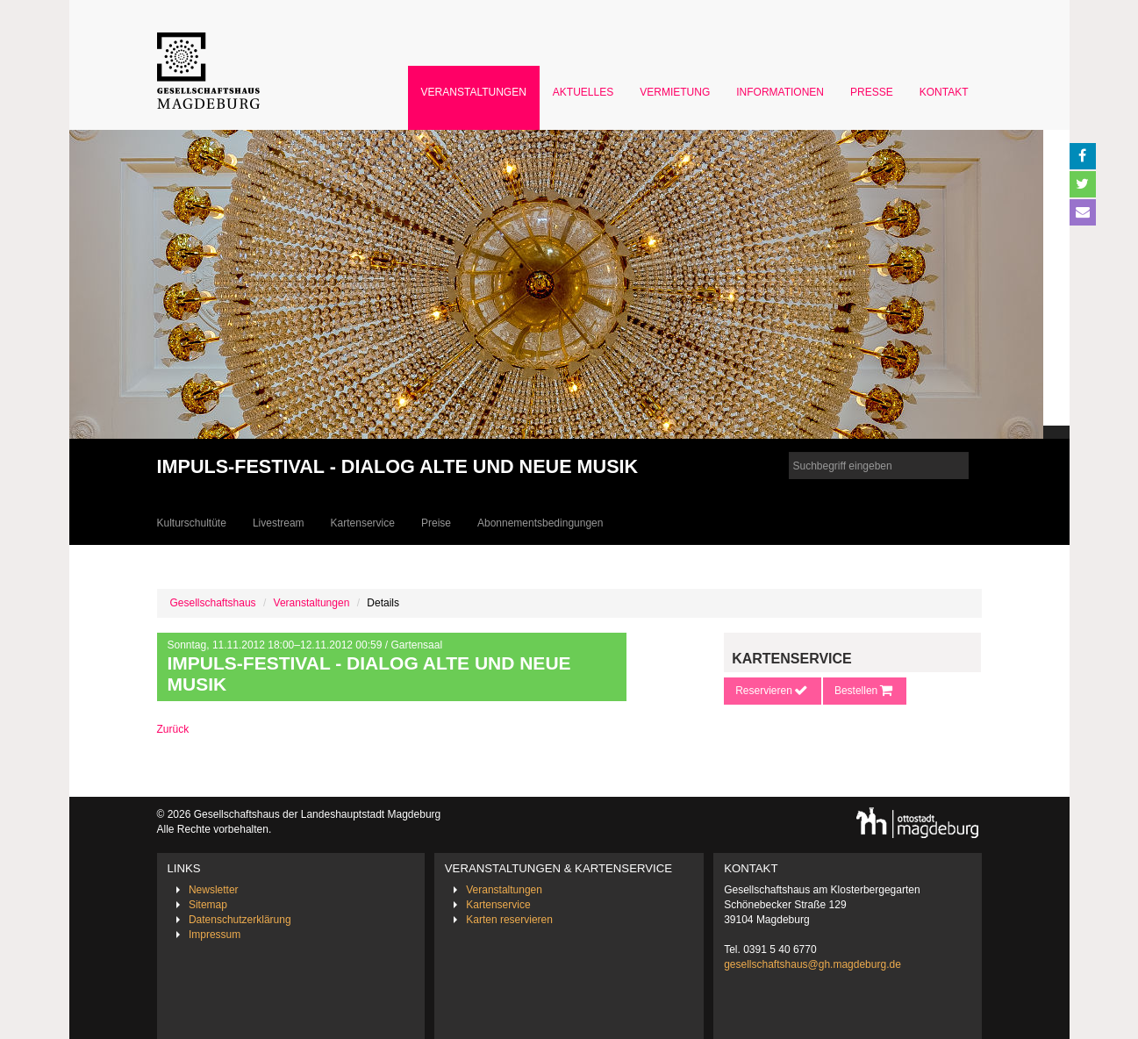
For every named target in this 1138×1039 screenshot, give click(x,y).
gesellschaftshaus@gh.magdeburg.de (812, 964)
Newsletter (214, 890)
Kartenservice (363, 523)
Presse (871, 92)
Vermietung (675, 92)
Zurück (173, 729)
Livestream (278, 523)
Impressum (214, 934)
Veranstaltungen (473, 92)
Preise (436, 523)
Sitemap (208, 905)
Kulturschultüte (191, 523)
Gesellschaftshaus (213, 603)
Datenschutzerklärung (240, 920)
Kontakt (944, 92)
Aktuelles (583, 92)
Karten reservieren (509, 920)
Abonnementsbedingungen (540, 523)
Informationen (780, 92)
